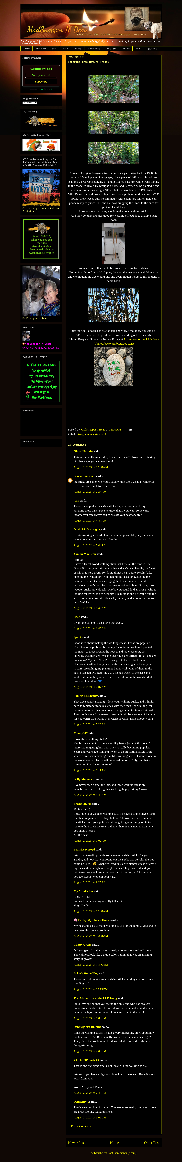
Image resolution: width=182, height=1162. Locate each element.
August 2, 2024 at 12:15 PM (91, 989)
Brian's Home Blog (86, 973)
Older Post (152, 1143)
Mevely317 (81, 733)
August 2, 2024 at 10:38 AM (91, 935)
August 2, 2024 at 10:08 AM (91, 911)
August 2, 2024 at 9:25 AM (90, 882)
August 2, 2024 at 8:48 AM (90, 794)
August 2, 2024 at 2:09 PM (90, 1051)
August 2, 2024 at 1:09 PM (90, 1018)
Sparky (78, 637)
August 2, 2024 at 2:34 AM (90, 491)
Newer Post (76, 1143)
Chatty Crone (82, 944)
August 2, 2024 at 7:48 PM (90, 1092)
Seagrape (83, 434)
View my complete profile (40, 348)
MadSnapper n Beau (38, 344)
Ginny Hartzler (84, 451)
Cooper (125, 48)
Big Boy (78, 48)
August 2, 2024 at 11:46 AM (91, 964)
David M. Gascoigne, (87, 529)
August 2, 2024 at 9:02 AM (90, 840)
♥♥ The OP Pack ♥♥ (86, 1060)
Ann (76, 500)
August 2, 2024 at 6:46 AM (90, 608)
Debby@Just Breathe (87, 1026)
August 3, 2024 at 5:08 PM (90, 1117)
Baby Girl (111, 48)
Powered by (41, 89)
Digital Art (151, 48)
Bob (54, 48)
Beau (65, 48)
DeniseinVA (81, 1101)
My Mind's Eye (84, 891)
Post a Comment (81, 1126)
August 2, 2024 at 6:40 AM (90, 545)
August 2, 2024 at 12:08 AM (91, 467)
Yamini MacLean (85, 554)
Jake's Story (94, 48)
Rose (77, 616)
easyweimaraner (84, 476)
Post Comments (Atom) (122, 1153)
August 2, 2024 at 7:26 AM (90, 724)
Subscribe (41, 81)
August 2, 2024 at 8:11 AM (90, 770)
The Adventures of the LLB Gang (95, 998)
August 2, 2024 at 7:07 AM (90, 687)
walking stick (98, 434)
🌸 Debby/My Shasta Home (92, 920)
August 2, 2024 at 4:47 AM (90, 520)
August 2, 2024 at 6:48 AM (90, 628)
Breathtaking (82, 803)
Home (26, 48)
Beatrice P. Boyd (84, 849)
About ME (41, 48)
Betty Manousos (84, 779)
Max (138, 48)
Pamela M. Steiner (86, 695)
